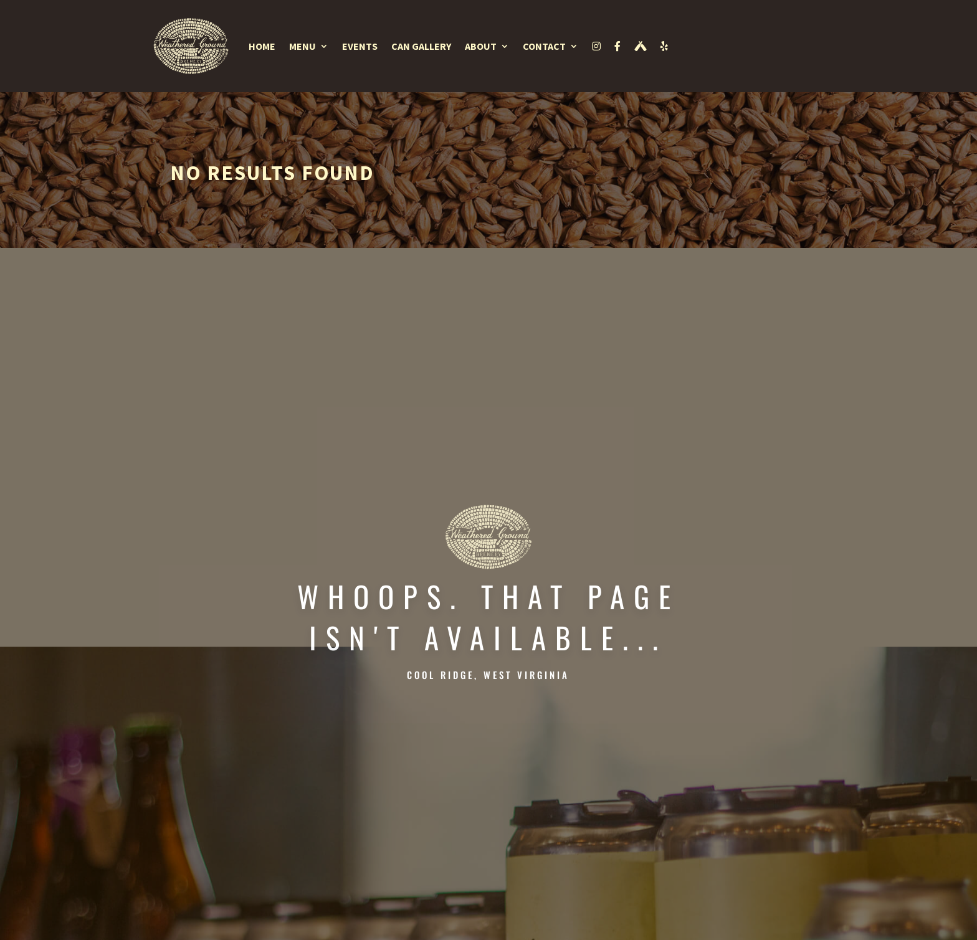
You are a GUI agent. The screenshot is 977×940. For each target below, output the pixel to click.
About (481, 46)
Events (360, 46)
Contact (544, 46)
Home (262, 46)
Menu (302, 46)
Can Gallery (421, 46)
